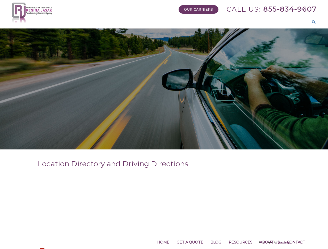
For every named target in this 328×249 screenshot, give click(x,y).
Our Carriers (198, 10)
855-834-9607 (271, 9)
